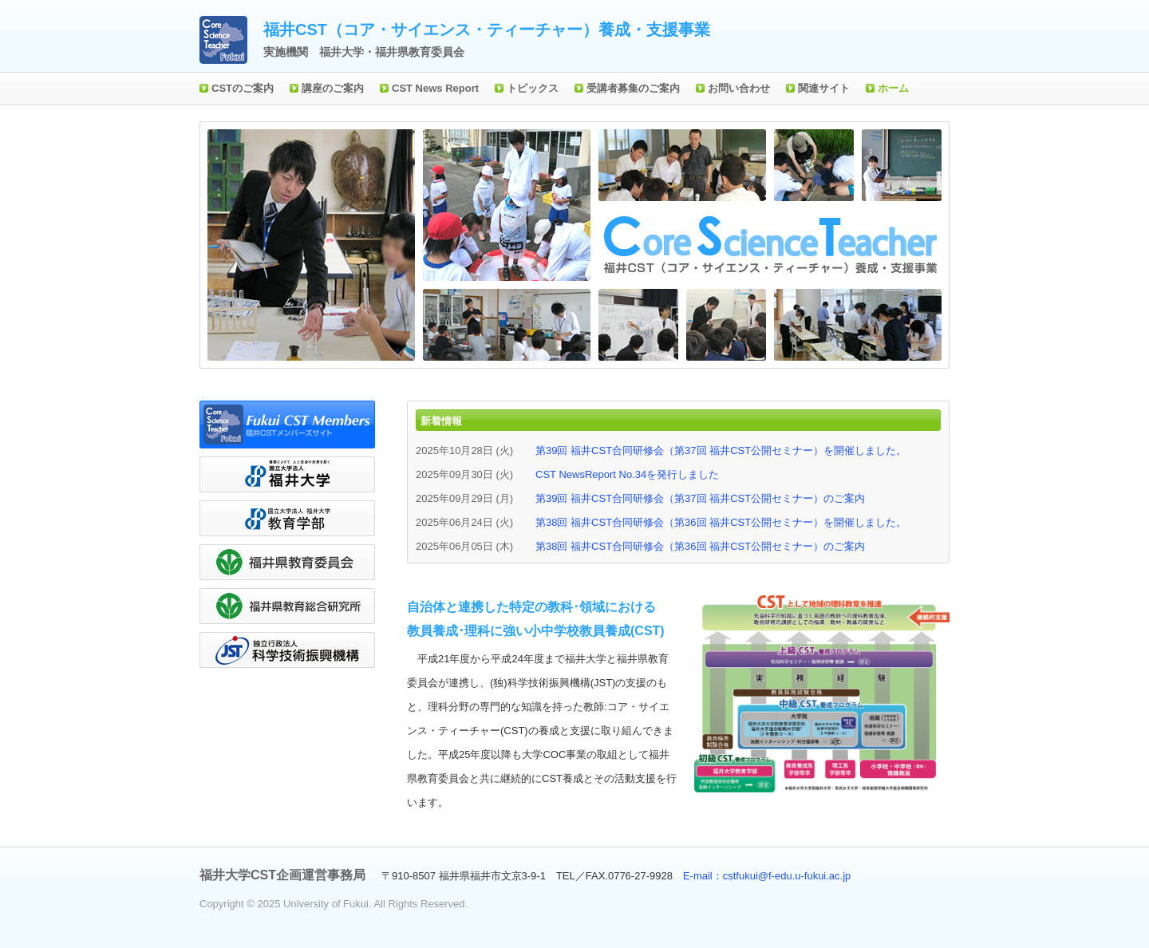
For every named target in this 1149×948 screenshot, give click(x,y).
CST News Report (435, 88)
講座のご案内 (333, 88)
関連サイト (824, 88)
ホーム (893, 88)
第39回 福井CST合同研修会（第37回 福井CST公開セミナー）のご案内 (700, 498)
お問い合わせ (739, 88)
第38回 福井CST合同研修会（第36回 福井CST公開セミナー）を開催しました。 (720, 522)
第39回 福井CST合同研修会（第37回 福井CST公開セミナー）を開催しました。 (720, 450)
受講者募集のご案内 (633, 88)
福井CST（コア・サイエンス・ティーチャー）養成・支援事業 (486, 29)
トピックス (533, 88)
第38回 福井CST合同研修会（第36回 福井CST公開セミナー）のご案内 (700, 546)
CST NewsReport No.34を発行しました (627, 474)
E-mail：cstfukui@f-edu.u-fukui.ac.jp (767, 876)
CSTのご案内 (242, 88)
